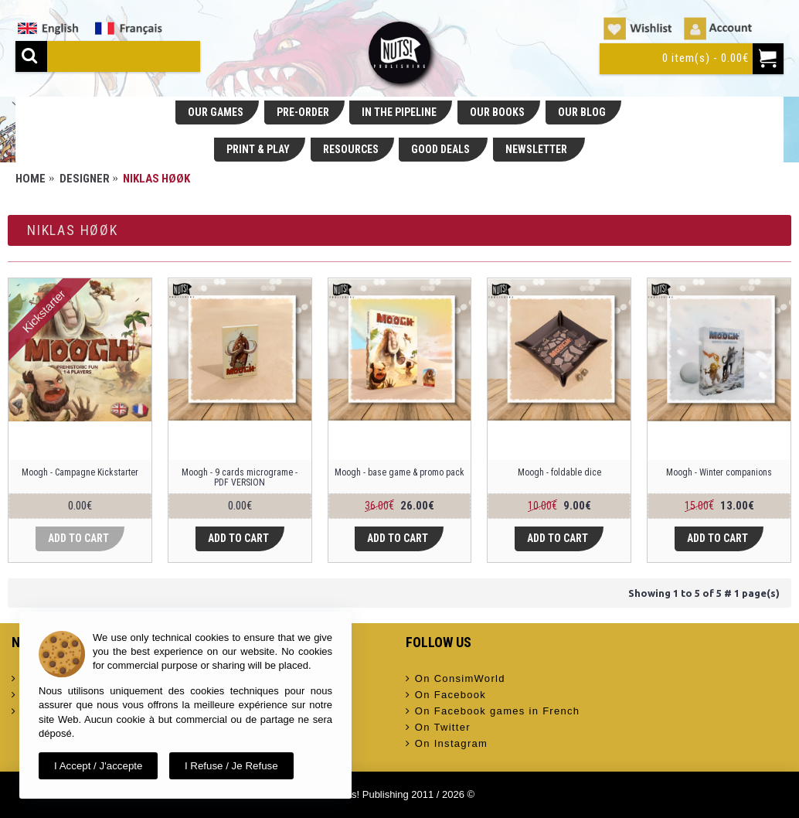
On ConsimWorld (455, 679)
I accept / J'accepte (98, 766)
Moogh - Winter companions (719, 472)
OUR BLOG (582, 112)
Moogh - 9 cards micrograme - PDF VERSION (240, 477)
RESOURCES (351, 149)
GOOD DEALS (441, 149)
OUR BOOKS (497, 112)
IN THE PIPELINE (399, 112)
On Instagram (447, 744)
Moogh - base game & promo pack (399, 472)
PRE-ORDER (303, 112)
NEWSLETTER (537, 149)
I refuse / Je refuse (231, 766)
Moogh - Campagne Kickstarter (80, 472)
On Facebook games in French (493, 711)
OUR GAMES (215, 112)
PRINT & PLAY (258, 149)
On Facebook (446, 695)
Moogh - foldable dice (559, 472)
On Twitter (438, 727)
